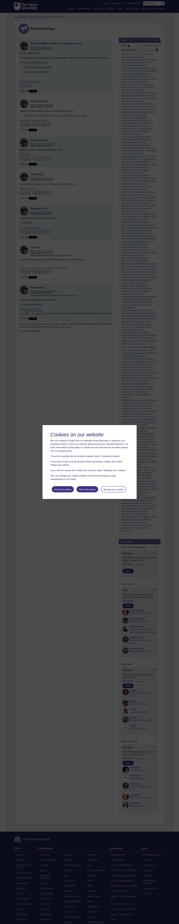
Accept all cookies (62, 489)
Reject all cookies (87, 489)
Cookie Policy (65, 451)
